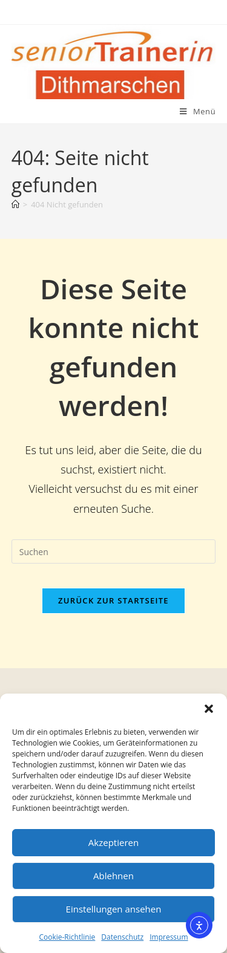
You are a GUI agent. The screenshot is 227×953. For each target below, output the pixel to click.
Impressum (169, 937)
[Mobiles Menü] (197, 111)
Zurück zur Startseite (113, 600)
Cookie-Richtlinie (67, 937)
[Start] (15, 204)
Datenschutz (122, 937)
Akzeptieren (113, 842)
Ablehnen (113, 876)
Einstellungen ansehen (114, 909)
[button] (209, 709)
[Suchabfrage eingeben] (114, 551)
